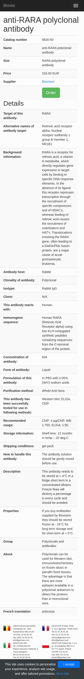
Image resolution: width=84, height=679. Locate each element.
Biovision (48, 81)
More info (62, 673)
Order (51, 93)
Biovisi (9, 5)
